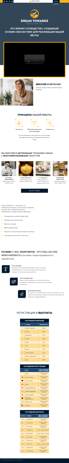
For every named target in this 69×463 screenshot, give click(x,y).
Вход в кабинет (56, 2)
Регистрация (64, 1)
